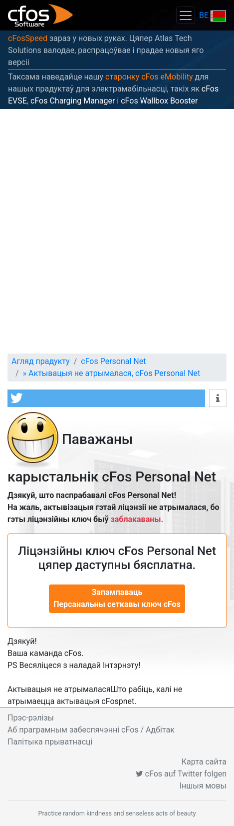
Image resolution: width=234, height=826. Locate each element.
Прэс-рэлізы (30, 717)
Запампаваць (117, 598)
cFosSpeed (27, 38)
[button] (106, 398)
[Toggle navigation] (185, 15)
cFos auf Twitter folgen (181, 773)
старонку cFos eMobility (149, 77)
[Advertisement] (117, 231)
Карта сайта (204, 761)
